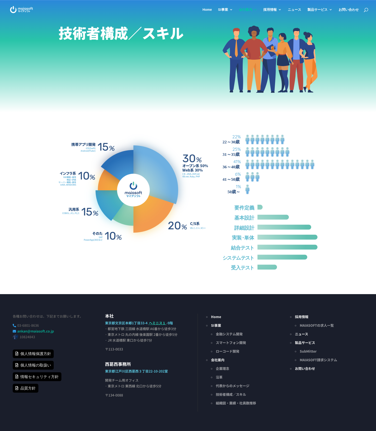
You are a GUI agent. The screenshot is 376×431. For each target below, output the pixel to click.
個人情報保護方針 (35, 354)
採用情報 (270, 10)
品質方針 (28, 388)
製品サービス (317, 10)
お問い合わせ (349, 10)
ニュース (294, 10)
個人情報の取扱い (35, 365)
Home (207, 10)
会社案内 (245, 10)
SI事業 (223, 10)
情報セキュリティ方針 (39, 377)
